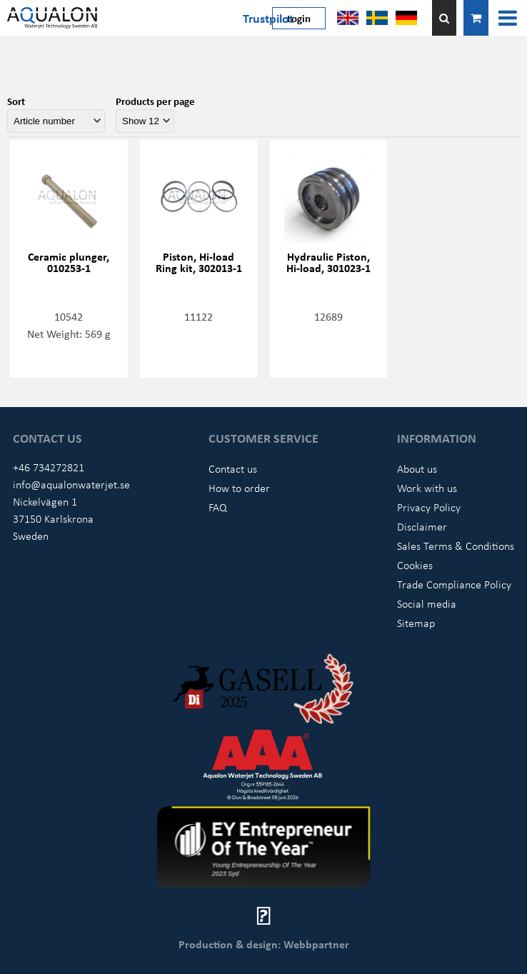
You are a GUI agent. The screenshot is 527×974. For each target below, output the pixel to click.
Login (299, 18)
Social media (426, 603)
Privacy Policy (429, 507)
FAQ (218, 507)
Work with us (427, 488)
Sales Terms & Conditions (455, 545)
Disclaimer (422, 526)
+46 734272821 (48, 467)
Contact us (233, 468)
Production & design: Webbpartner (264, 944)
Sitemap (416, 623)
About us (417, 468)
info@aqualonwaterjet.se (71, 484)
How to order (239, 488)
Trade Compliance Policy (454, 584)
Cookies (415, 565)
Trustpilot (268, 17)
